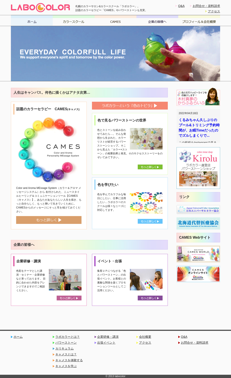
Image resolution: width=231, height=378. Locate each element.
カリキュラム (64, 348)
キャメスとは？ (66, 354)
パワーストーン (66, 342)
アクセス (214, 11)
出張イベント (106, 342)
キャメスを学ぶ (66, 366)
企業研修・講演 (108, 336)
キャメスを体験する (69, 360)
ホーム (18, 336)
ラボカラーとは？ (67, 336)
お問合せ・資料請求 (206, 6)
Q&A (181, 6)
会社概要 (145, 336)
